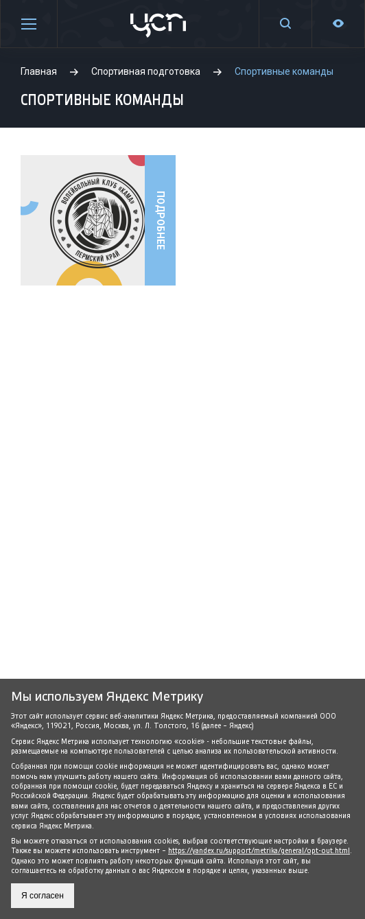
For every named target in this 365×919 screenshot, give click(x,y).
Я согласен (42, 895)
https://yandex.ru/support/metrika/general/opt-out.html (259, 850)
